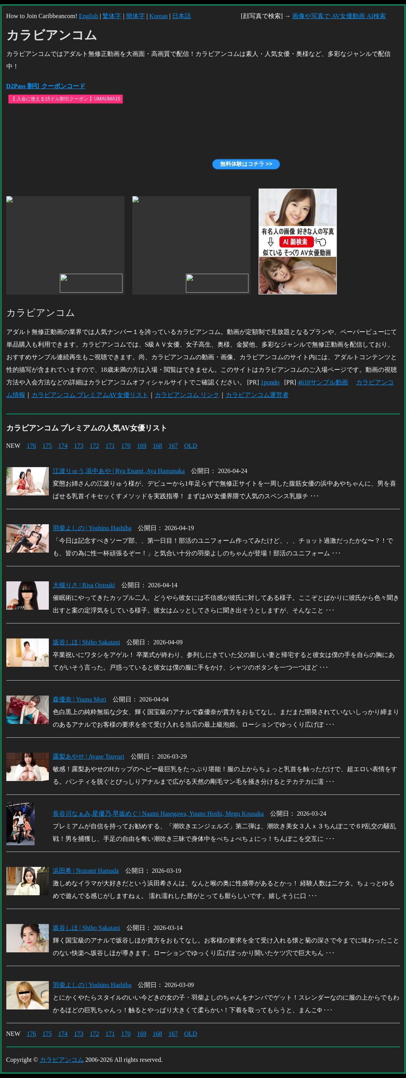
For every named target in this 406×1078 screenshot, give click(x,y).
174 (63, 445)
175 (47, 445)
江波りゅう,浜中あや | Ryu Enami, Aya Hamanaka (119, 471)
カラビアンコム (62, 1059)
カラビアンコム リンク (187, 394)
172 (94, 445)
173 (78, 445)
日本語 (181, 16)
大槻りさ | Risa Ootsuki (84, 585)
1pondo (270, 382)
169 (141, 445)
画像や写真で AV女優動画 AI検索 (339, 16)
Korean (158, 16)
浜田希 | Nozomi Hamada (86, 870)
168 (157, 445)
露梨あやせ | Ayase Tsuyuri (88, 756)
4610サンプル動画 (323, 382)
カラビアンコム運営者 (257, 394)
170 (126, 445)
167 (173, 445)
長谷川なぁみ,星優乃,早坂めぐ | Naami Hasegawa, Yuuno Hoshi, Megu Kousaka (158, 813)
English (88, 16)
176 (31, 445)
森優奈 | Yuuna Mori (79, 699)
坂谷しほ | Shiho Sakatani (87, 642)
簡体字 (135, 16)
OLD (190, 445)
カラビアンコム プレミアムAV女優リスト (90, 394)
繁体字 (111, 16)
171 (110, 445)
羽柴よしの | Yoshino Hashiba (92, 528)
